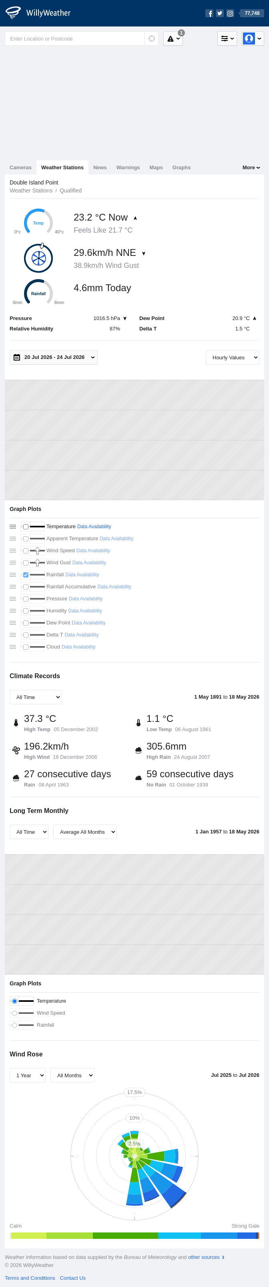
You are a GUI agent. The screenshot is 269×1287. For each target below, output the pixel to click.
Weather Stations (62, 167)
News (100, 167)
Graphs (182, 167)
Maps (156, 167)
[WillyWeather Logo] (42, 13)
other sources (204, 1257)
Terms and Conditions (30, 1278)
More (249, 167)
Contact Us (73, 1278)
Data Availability (94, 526)
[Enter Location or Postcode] (82, 38)
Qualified (71, 190)
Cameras (21, 167)
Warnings (128, 167)
